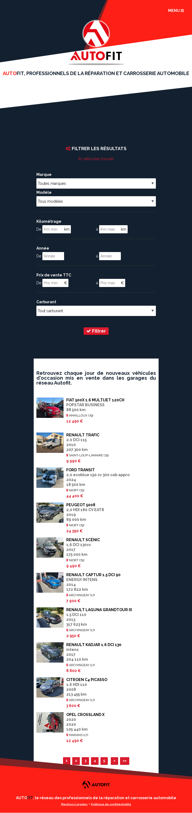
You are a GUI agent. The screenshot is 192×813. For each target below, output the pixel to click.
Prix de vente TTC (53, 275)
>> (125, 761)
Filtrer (96, 331)
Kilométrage (48, 221)
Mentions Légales (74, 804)
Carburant (46, 302)
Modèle (44, 192)
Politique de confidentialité (111, 804)
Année (42, 248)
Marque (44, 174)
